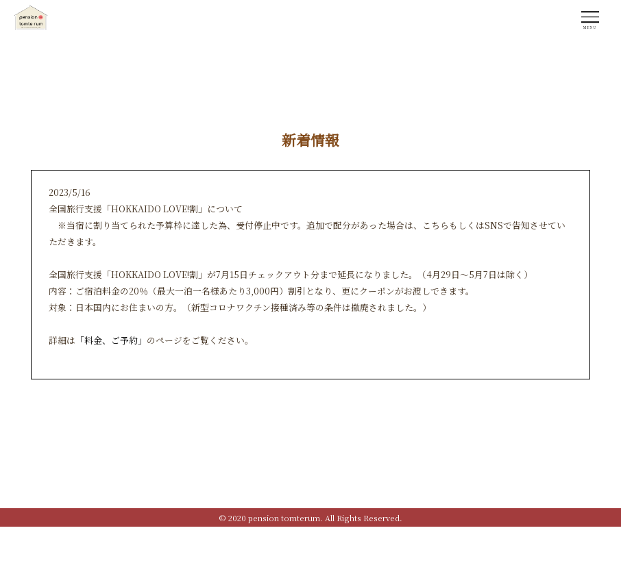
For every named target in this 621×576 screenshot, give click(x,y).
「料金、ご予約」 (111, 340)
